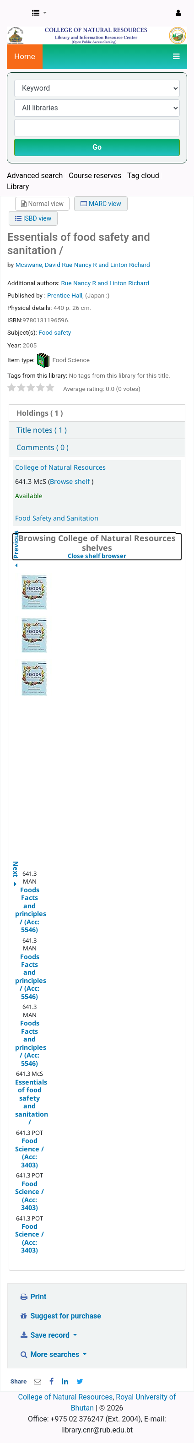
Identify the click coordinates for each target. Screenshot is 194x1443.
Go (97, 147)
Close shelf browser (124, 556)
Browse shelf (71, 481)
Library (18, 186)
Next (16, 864)
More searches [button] (50, 1354)
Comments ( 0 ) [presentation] (42, 447)
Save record (45, 1335)
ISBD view (33, 218)
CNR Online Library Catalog (17, 13)
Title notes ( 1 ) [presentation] (41, 430)
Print (32, 1296)
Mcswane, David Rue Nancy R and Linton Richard (83, 264)
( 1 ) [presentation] (39, 413)
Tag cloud (143, 175)
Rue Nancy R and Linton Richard (105, 283)
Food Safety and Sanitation (56, 518)
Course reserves (95, 175)
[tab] (97, 413)
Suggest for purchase (60, 1316)
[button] (39, 13)
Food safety (54, 332)
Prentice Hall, (66, 295)
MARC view (101, 203)
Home (24, 56)
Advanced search (35, 175)
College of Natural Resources (60, 467)
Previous (16, 567)
